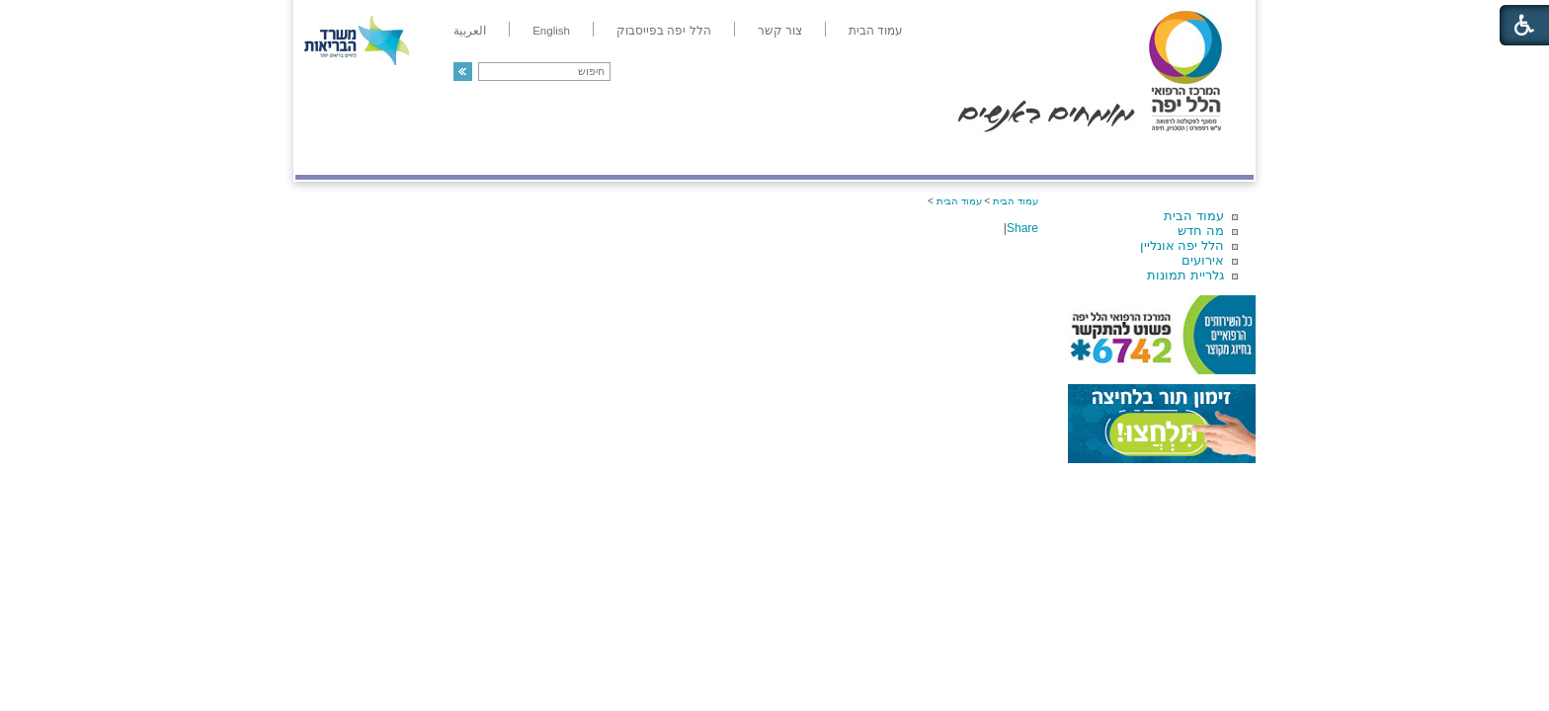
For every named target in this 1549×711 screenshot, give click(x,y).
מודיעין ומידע (1197, 154)
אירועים (1203, 260)
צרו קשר (328, 154)
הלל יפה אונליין (1182, 245)
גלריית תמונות (1185, 275)
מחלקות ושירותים (1077, 154)
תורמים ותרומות (425, 154)
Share (1022, 228)
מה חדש (1201, 230)
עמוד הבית (1194, 215)
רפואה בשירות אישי (559, 154)
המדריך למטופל (842, 154)
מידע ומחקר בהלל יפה (708, 154)
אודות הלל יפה (957, 154)
